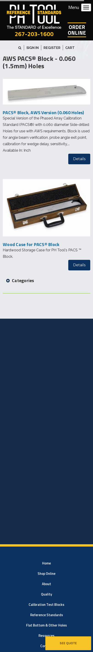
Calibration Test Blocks (46, 604)
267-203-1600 (34, 33)
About (46, 584)
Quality (46, 594)
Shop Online (46, 573)
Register (52, 48)
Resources (46, 635)
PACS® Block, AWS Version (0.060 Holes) (43, 112)
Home (46, 563)
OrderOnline (77, 30)
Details (79, 159)
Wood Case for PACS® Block (31, 244)
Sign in (32, 48)
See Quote (68, 643)
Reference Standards (46, 615)
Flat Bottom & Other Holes (46, 625)
